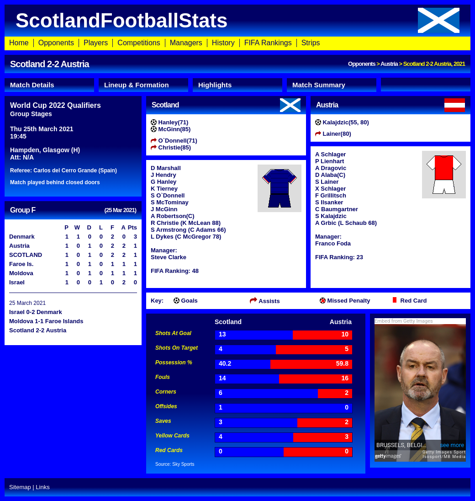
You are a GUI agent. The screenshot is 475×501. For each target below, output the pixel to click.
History (223, 43)
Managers (186, 43)
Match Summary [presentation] (318, 85)
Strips (310, 43)
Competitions (138, 43)
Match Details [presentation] (32, 85)
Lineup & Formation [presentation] (136, 85)
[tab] (49, 85)
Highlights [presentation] (215, 85)
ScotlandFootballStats (237, 20)
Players (96, 43)
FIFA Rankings (268, 43)
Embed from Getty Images (404, 321)
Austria (389, 63)
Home (19, 43)
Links (42, 487)
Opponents (56, 43)
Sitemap (20, 487)
